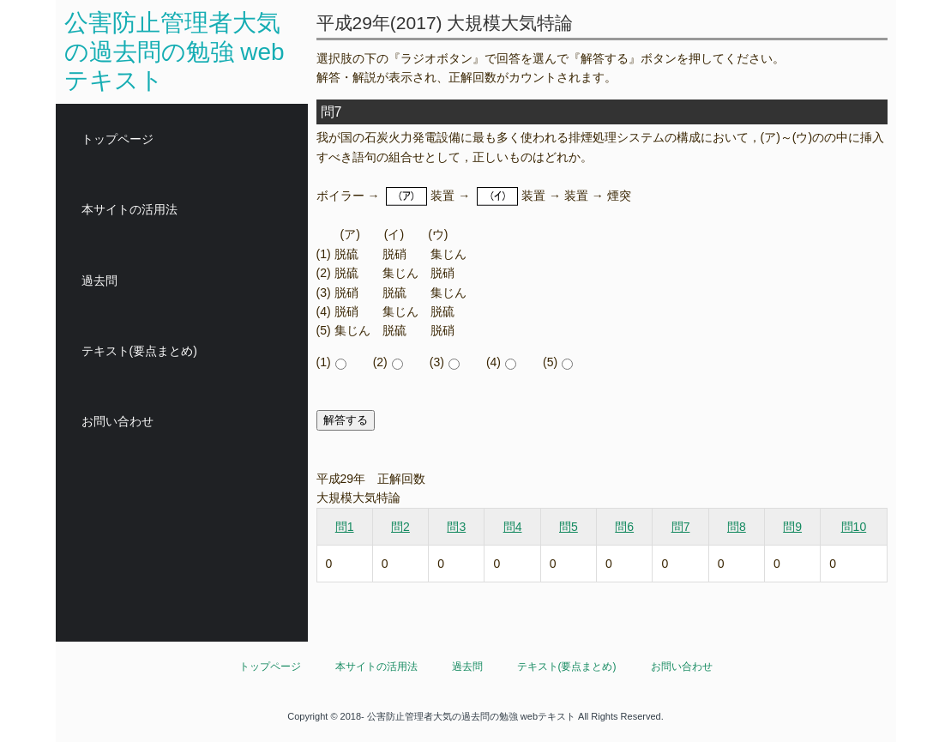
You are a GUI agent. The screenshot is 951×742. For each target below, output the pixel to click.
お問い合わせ (117, 421)
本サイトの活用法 (129, 209)
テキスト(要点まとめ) (139, 351)
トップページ (117, 139)
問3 (456, 527)
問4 (512, 527)
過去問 (99, 280)
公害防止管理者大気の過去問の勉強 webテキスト (174, 51)
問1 (344, 527)
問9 (792, 527)
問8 (736, 527)
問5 (568, 527)
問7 (680, 527)
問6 (624, 527)
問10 (854, 527)
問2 (400, 527)
